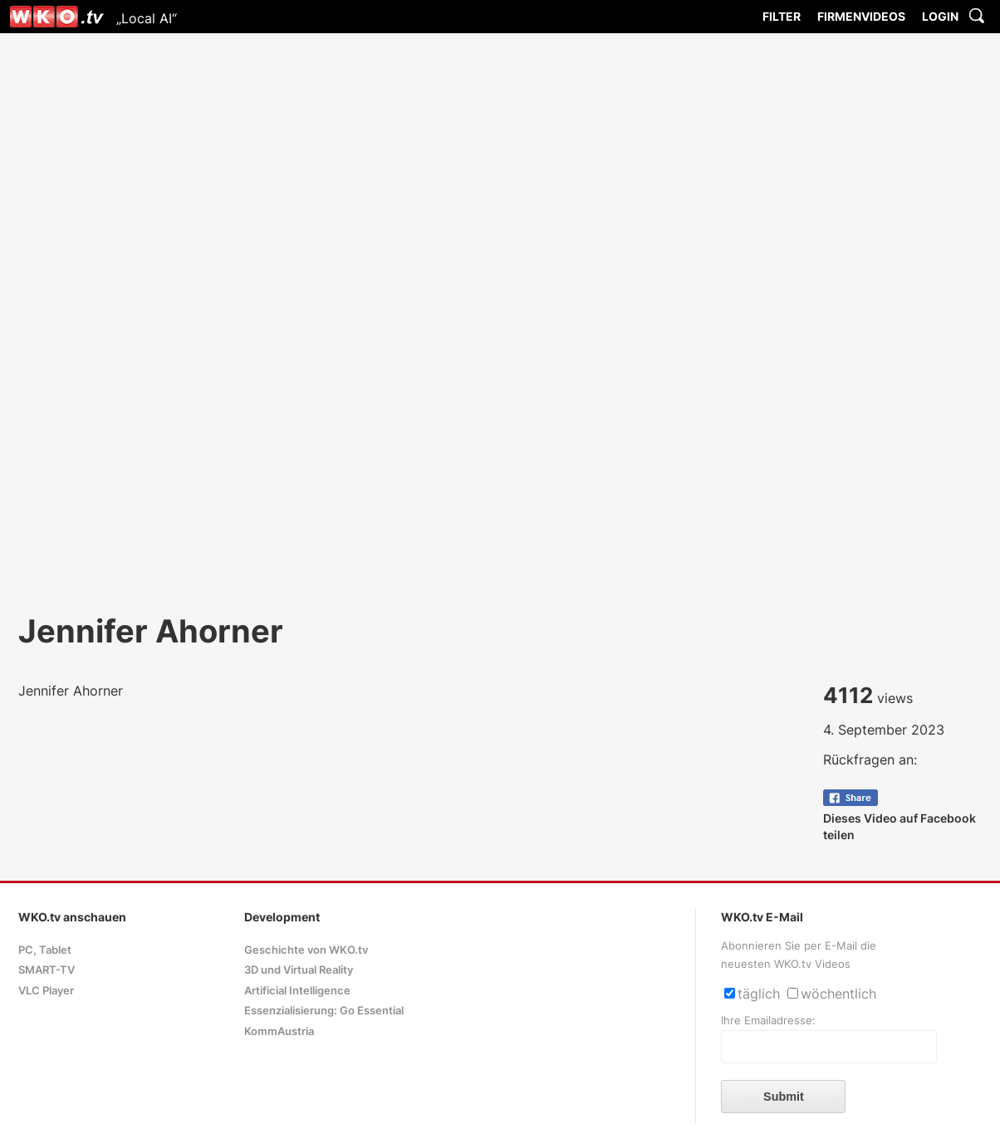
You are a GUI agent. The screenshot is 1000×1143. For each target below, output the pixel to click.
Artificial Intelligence (297, 990)
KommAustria (279, 1031)
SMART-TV (46, 970)
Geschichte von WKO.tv (306, 950)
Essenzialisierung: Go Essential (324, 1010)
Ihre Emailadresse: (768, 1020)
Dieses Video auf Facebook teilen (899, 818)
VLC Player (46, 990)
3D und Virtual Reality (298, 970)
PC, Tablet (44, 950)
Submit (783, 1096)
